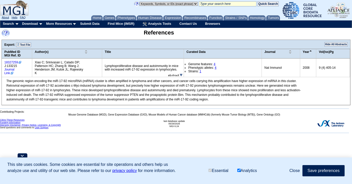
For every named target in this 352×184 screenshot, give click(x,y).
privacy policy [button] (124, 170)
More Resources (59, 24)
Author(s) (42, 52)
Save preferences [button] (323, 170)
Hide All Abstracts (336, 44)
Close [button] (294, 170)
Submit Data (90, 24)
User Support (41, 127)
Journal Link (9, 71)
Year (306, 52)
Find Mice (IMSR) (121, 24)
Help (14, 17)
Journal (269, 52)
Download (30, 24)
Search (8, 24)
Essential (218, 170)
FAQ (23, 17)
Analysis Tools (157, 24)
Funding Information (10, 122)
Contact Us (188, 24)
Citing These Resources (12, 120)
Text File (23, 44)
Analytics (247, 170)
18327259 (11, 62)
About (5, 17)
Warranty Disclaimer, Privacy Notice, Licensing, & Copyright (30, 125)
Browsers (212, 24)
